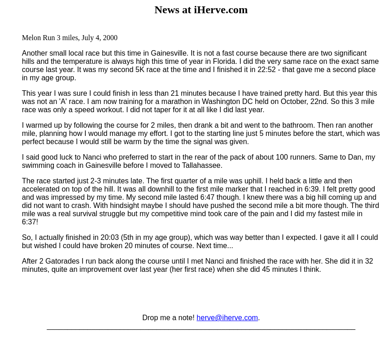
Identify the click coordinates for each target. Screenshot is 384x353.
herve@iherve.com (227, 318)
